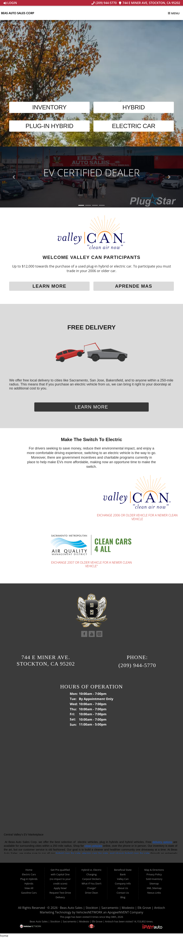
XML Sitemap (154, 888)
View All (29, 888)
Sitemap (154, 883)
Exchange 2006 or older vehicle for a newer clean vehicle (137, 517)
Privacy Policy (154, 874)
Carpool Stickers (91, 879)
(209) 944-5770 (104, 3)
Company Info (123, 883)
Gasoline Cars (29, 892)
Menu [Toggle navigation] (174, 13)
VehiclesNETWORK (89, 912)
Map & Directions (154, 870)
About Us (123, 888)
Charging (91, 874)
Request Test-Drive (60, 892)
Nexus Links (154, 892)
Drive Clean (91, 892)
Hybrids (28, 883)
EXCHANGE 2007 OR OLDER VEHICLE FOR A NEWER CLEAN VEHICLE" (91, 564)
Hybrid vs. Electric (91, 870)
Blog (122, 897)
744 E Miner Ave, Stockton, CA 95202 (149, 3)
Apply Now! (60, 888)
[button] (13, 177)
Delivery (60, 897)
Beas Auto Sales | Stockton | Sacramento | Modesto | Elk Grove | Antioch (112, 908)
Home (28, 870)
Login (10, 3)
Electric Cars (29, 874)
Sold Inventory (154, 879)
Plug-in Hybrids (28, 879)
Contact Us (123, 892)
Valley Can (123, 879)
